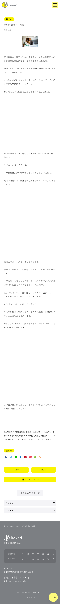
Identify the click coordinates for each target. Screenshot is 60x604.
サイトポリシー (38, 593)
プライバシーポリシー (23, 593)
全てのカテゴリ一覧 (30, 493)
